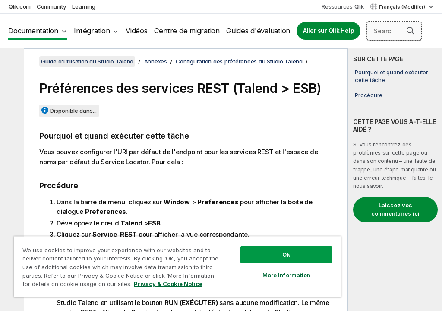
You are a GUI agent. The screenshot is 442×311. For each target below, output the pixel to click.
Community (51, 6)
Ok (286, 254)
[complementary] (395, 179)
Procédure (368, 95)
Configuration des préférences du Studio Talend (239, 61)
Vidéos (137, 30)
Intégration (92, 30)
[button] (410, 30)
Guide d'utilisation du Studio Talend (87, 61)
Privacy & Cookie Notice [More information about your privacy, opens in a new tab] (168, 283)
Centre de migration (187, 30)
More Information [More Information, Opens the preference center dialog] (286, 275)
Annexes (155, 61)
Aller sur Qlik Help (328, 30)
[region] (177, 266)
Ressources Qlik (342, 6)
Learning (83, 6)
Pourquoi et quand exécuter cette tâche (391, 76)
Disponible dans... (73, 110)
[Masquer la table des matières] (10, 61)
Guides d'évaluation (258, 30)
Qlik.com (20, 6)
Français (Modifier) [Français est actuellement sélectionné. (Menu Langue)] (402, 7)
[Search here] (394, 31)
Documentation (33, 30)
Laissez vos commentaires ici (395, 209)
